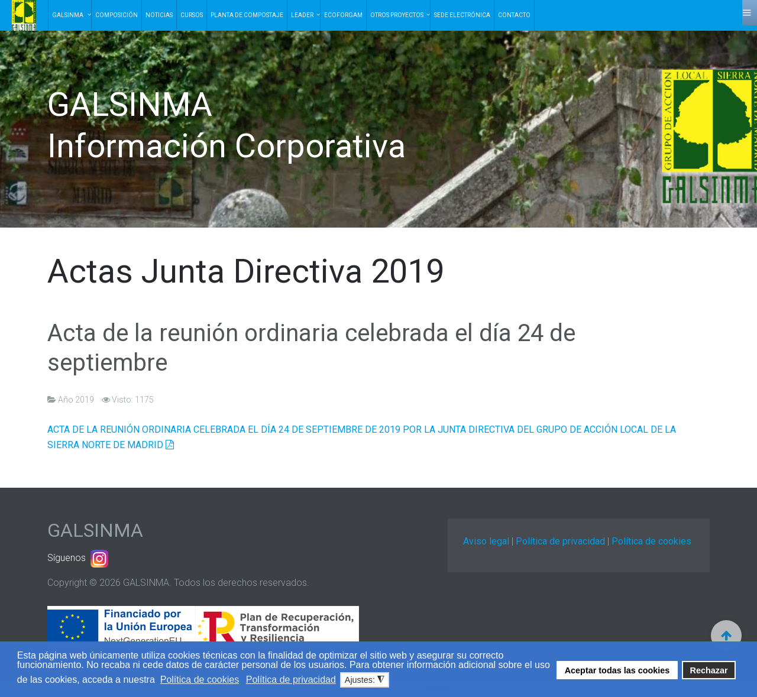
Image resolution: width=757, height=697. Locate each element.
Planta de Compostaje (247, 15)
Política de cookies (651, 541)
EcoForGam (343, 15)
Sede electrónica (462, 15)
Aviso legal (486, 541)
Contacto (514, 15)
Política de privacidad (560, 541)
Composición (116, 15)
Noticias (159, 15)
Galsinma (68, 15)
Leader (302, 15)
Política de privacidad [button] (291, 680)
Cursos (191, 15)
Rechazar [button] (709, 670)
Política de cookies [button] (199, 680)
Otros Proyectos (396, 15)
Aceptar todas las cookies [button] (617, 670)
